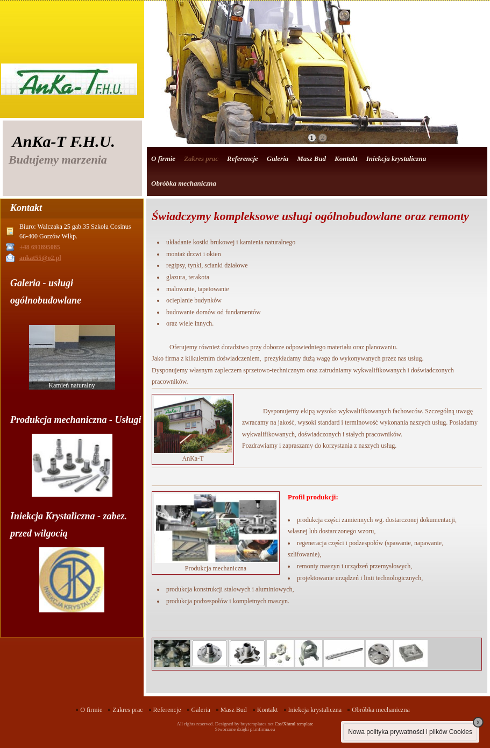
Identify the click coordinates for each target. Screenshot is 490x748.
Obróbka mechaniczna (183, 183)
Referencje (242, 158)
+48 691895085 (39, 247)
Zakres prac (201, 158)
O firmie (163, 158)
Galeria (277, 158)
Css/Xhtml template (294, 723)
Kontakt (346, 158)
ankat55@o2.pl (40, 258)
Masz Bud (311, 158)
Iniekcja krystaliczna (396, 158)
